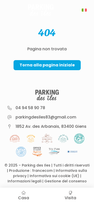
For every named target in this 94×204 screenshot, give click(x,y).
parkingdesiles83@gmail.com (46, 117)
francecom (42, 170)
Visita (70, 196)
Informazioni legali (24, 181)
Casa (23, 196)
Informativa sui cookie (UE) (54, 175)
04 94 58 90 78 (30, 108)
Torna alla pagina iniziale (47, 65)
